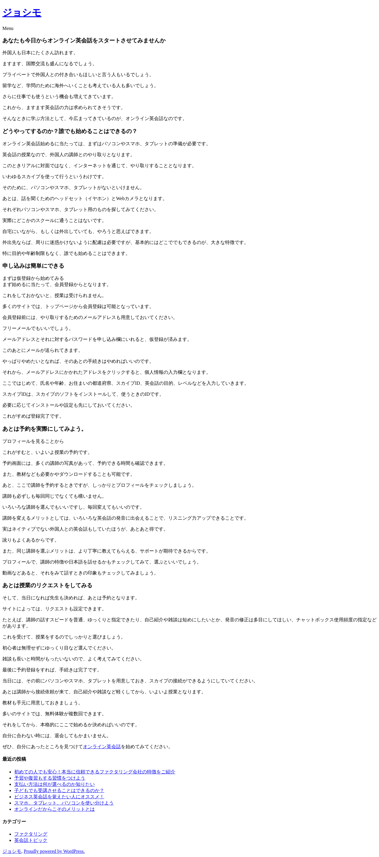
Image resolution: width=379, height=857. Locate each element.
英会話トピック (30, 840)
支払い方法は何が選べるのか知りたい (54, 784)
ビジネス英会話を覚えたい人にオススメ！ (59, 796)
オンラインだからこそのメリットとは (54, 809)
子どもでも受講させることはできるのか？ (59, 790)
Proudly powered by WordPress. (54, 851)
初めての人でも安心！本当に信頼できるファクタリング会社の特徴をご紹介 (94, 771)
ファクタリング (30, 834)
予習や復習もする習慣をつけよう (49, 778)
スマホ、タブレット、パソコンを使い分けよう (64, 802)
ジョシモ (21, 12)
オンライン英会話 (102, 746)
